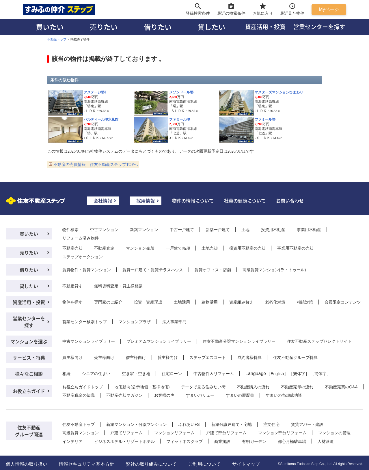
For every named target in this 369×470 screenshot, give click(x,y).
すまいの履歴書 (240, 395)
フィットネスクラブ (184, 441)
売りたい (104, 27)
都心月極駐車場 (292, 441)
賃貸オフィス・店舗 (213, 269)
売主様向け (104, 357)
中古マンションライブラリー (88, 341)
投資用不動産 (273, 229)
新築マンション (144, 229)
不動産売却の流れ (297, 387)
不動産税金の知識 (78, 395)
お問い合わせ (290, 200)
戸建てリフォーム (126, 432)
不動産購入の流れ (253, 387)
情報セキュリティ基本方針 (86, 464)
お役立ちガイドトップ (82, 387)
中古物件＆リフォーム (213, 373)
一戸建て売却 (178, 248)
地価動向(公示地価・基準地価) (141, 387)
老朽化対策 (275, 302)
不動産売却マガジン (124, 395)
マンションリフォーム (174, 432)
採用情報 (145, 200)
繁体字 (299, 373)
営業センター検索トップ (84, 321)
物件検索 (70, 229)
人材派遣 (326, 441)
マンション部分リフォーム (282, 432)
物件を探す (72, 302)
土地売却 (210, 248)
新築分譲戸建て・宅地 (231, 424)
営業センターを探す (319, 27)
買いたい (50, 27)
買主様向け (72, 357)
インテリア (72, 441)
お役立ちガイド (29, 390)
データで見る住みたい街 (203, 387)
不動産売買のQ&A (341, 387)
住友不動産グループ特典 (295, 357)
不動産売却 (72, 248)
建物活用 (210, 302)
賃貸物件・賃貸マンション (86, 269)
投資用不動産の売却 (247, 248)
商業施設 (222, 441)
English (277, 373)
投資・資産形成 (148, 302)
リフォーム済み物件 (80, 238)
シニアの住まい (96, 373)
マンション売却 (140, 248)
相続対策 (305, 302)
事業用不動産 (309, 229)
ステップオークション (82, 256)
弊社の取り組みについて (151, 464)
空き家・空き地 (136, 373)
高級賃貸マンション (80, 432)
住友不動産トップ (78, 424)
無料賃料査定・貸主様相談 (118, 286)
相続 (66, 373)
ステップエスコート (207, 357)
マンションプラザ (134, 321)
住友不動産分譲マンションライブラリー (239, 341)
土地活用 (182, 302)
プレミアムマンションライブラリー (158, 341)
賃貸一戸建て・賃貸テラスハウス (152, 269)
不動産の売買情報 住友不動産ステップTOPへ (95, 164)
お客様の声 (164, 395)
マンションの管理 (334, 432)
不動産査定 (104, 248)
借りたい (158, 27)
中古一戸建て (182, 229)
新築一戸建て (218, 229)
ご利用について (204, 464)
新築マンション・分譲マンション (136, 424)
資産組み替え (241, 302)
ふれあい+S (189, 424)
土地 (245, 229)
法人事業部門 (174, 321)
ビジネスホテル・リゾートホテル (124, 441)
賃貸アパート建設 (307, 424)
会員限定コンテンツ (343, 302)
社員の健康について (245, 200)
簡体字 (320, 373)
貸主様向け (168, 357)
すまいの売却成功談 (284, 395)
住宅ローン (172, 373)
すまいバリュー (200, 395)
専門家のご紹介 (108, 302)
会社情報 (103, 200)
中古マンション (104, 229)
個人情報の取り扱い (26, 464)
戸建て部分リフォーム (226, 432)
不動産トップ (56, 39)
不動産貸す (72, 286)
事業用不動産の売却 (295, 248)
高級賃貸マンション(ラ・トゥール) (274, 269)
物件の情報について (193, 200)
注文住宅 (271, 424)
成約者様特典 (249, 357)
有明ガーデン (254, 441)
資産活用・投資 (265, 27)
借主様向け (136, 357)
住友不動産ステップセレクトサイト (319, 341)
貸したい (211, 27)
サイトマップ (246, 464)
